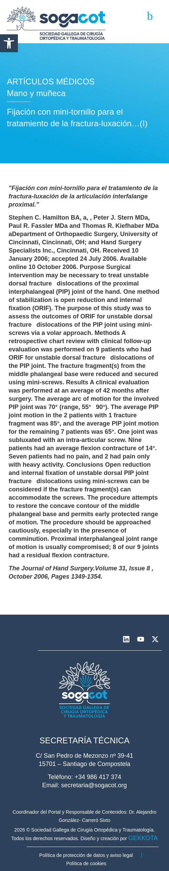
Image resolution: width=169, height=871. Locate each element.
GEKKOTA (143, 838)
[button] (9, 43)
